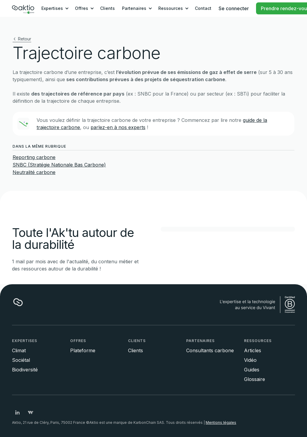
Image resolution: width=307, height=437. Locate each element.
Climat (19, 350)
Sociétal (21, 360)
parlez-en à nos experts (118, 127)
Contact (203, 8)
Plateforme (82, 350)
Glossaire (254, 379)
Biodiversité (25, 370)
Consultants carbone (210, 350)
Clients (107, 8)
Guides (251, 370)
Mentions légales (221, 422)
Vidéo (250, 360)
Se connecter (234, 8)
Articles (252, 350)
